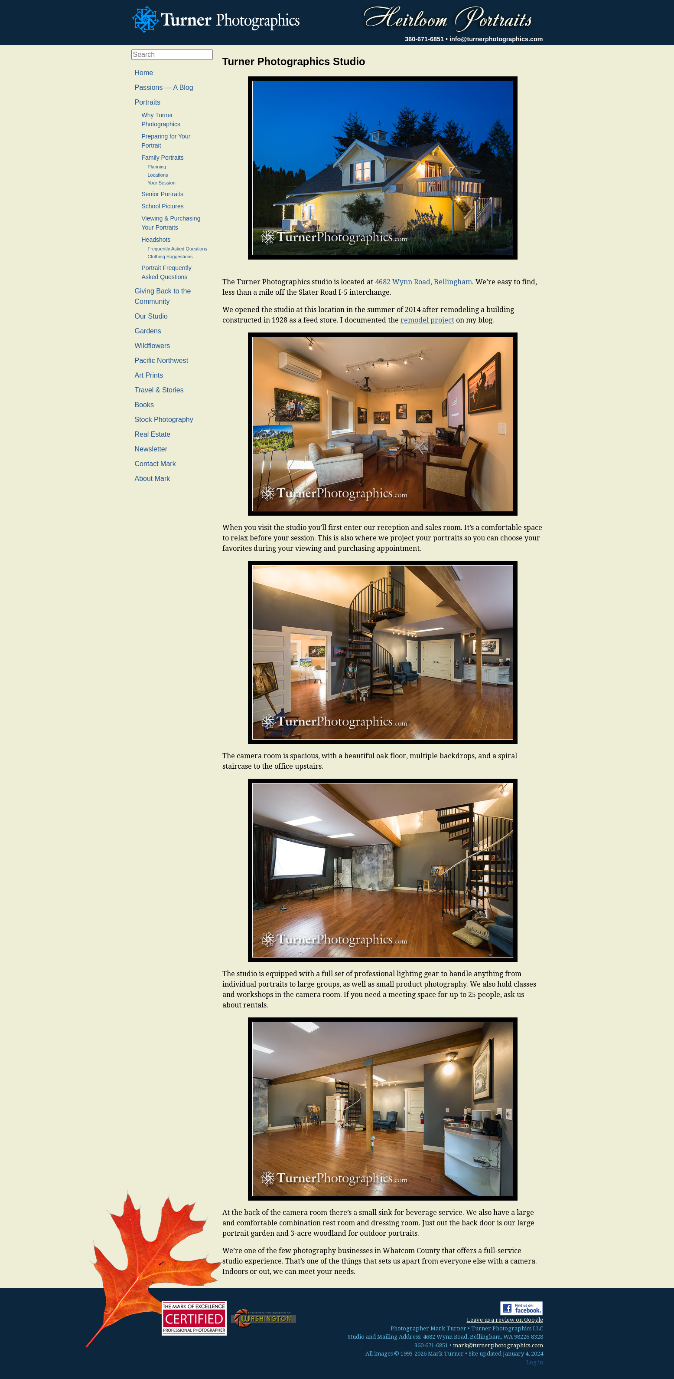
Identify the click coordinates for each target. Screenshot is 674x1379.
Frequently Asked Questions (178, 248)
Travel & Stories (159, 390)
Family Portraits (163, 157)
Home (144, 72)
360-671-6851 (424, 39)
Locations (158, 175)
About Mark (152, 478)
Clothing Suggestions (170, 256)
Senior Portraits (162, 194)
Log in (534, 1362)
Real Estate (153, 434)
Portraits (148, 102)
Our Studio (151, 316)
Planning (157, 166)
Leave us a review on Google (505, 1319)
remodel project (427, 320)
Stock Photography (164, 419)
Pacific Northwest (162, 360)
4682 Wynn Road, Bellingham (423, 282)
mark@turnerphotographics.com (498, 1345)
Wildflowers (152, 345)
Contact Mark (155, 463)
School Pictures (163, 206)
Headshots (156, 239)
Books (144, 404)
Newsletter (151, 449)
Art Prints (149, 375)
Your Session (162, 182)
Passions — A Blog (164, 87)
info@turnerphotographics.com (496, 39)
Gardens (148, 331)
